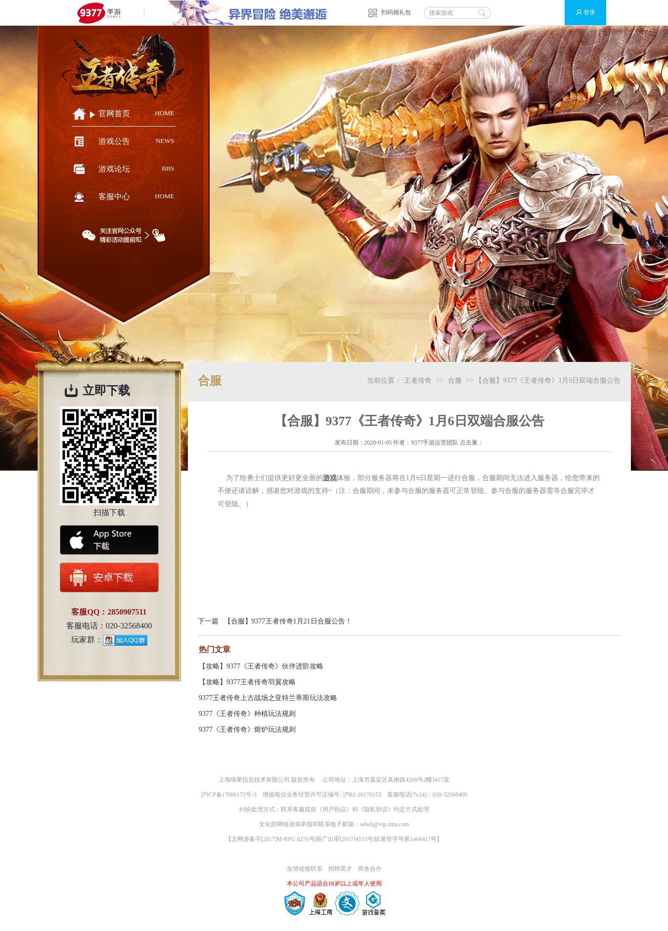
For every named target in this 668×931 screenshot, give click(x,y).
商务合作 (370, 868)
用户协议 (334, 809)
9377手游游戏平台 (103, 12)
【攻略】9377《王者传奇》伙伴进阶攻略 (261, 666)
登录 (581, 12)
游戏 (330, 478)
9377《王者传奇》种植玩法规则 (247, 713)
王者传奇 (418, 380)
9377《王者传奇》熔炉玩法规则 (247, 729)
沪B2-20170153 (362, 794)
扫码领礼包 (396, 12)
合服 (455, 380)
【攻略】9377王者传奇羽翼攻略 (247, 682)
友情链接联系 (304, 868)
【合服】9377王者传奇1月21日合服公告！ (288, 621)
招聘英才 (340, 868)
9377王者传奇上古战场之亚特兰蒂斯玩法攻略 (268, 698)
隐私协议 (376, 809)
